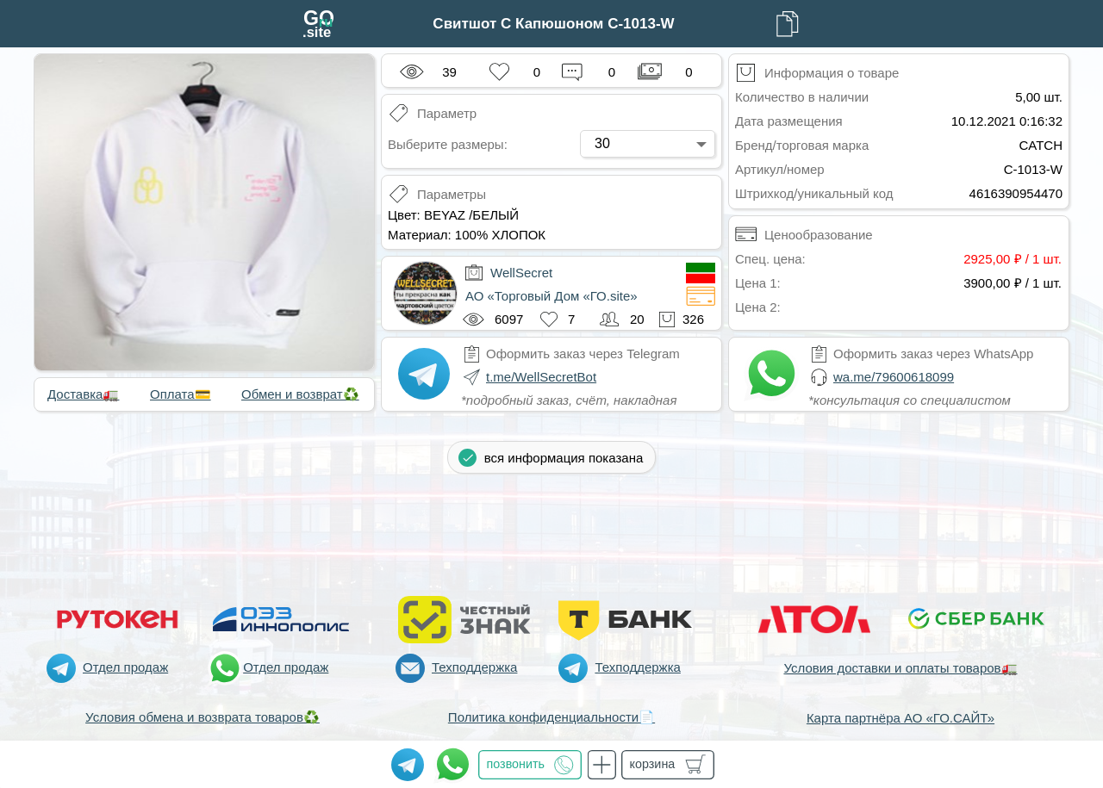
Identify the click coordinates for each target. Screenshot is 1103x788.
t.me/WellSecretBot (541, 376)
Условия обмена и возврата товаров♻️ (202, 717)
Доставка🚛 (83, 394)
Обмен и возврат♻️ (300, 394)
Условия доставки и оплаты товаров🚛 (900, 668)
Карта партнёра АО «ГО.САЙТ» (900, 717)
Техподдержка (474, 667)
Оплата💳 (180, 394)
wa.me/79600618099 (893, 376)
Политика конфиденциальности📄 (551, 717)
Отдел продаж (125, 667)
